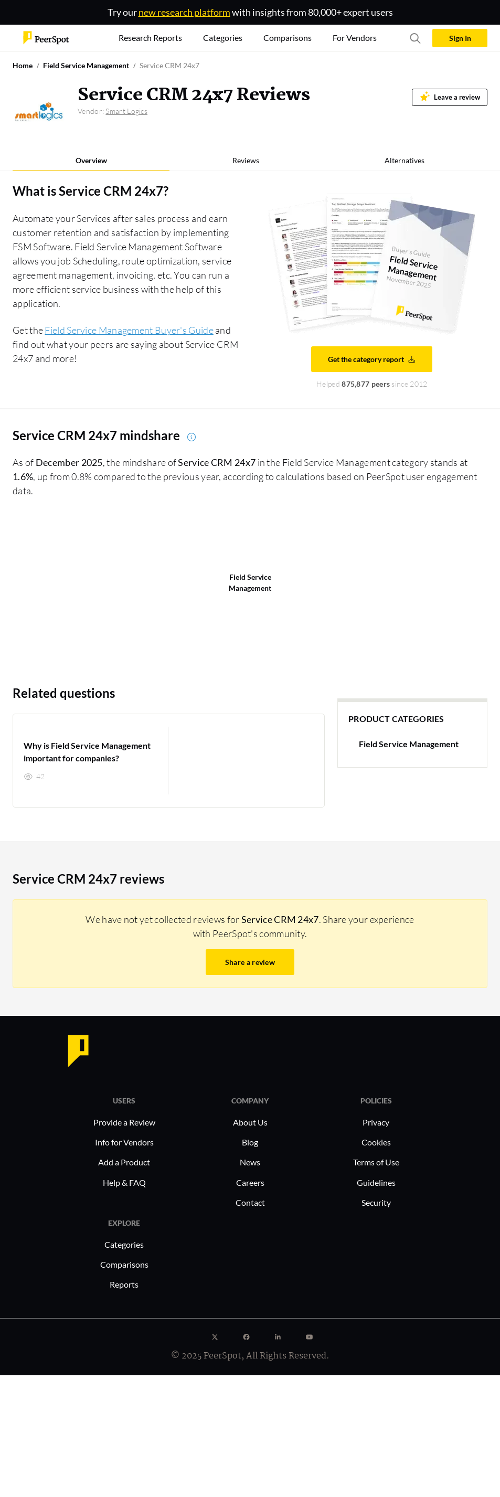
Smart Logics (126, 111)
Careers (250, 1182)
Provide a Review (124, 1122)
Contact (250, 1202)
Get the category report (372, 359)
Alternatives (404, 160)
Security (376, 1202)
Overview (91, 160)
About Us (250, 1122)
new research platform (184, 12)
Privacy (376, 1122)
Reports (124, 1284)
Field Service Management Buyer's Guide (129, 330)
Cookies (376, 1142)
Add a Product (124, 1162)
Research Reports (150, 38)
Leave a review (450, 96)
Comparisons (124, 1264)
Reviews (245, 160)
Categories (124, 1244)
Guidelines (376, 1182)
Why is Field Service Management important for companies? (87, 751)
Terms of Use (376, 1162)
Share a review (250, 962)
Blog (250, 1142)
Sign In (460, 38)
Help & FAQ (124, 1182)
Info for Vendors (124, 1142)
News (250, 1162)
